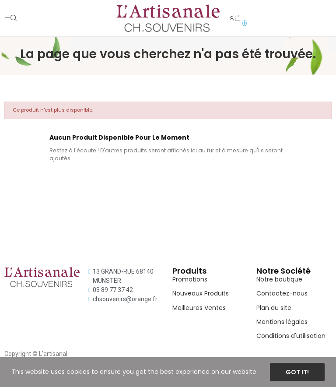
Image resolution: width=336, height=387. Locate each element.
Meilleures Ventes (199, 307)
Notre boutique (279, 279)
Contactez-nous (282, 293)
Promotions (189, 279)
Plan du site (273, 307)
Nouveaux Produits (200, 293)
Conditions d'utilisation (291, 335)
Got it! (297, 372)
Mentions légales (282, 321)
